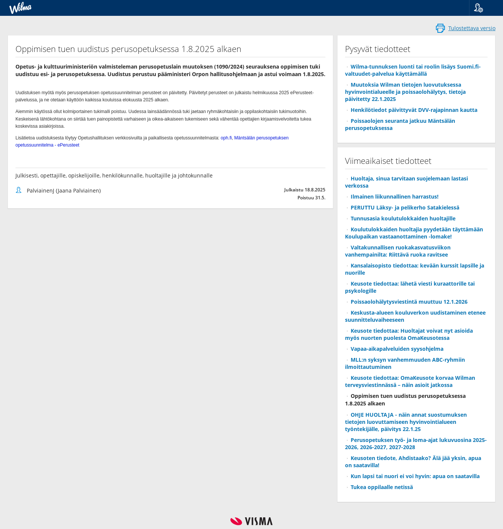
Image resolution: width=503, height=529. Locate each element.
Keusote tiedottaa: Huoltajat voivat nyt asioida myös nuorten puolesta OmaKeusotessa (409, 334)
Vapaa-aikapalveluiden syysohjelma (397, 348)
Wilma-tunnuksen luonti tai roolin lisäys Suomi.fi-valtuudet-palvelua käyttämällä (413, 70)
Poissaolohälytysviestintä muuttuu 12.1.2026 (409, 301)
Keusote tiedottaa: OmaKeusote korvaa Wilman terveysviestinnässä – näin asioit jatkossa (410, 381)
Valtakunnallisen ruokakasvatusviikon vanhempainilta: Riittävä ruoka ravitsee (398, 251)
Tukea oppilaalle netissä (382, 487)
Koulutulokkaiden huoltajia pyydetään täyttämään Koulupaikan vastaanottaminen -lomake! (414, 233)
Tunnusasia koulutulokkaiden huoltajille (403, 218)
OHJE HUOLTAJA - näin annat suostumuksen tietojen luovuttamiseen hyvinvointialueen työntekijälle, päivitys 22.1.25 (406, 422)
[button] (483, 8)
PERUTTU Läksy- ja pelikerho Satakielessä (405, 207)
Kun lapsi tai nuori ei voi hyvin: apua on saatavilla (415, 476)
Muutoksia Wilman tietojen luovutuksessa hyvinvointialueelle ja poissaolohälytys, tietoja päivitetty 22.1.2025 (405, 91)
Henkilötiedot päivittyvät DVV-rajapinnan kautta (414, 109)
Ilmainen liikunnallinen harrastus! (395, 196)
